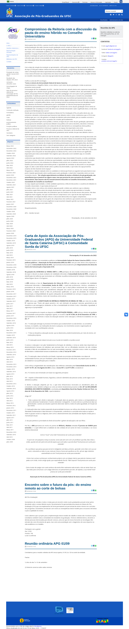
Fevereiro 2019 (11, 260)
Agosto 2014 (10, 357)
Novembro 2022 (11, 151)
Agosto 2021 (10, 187)
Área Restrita (104, 20)
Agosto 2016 (10, 325)
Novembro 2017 (11, 296)
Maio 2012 (10, 398)
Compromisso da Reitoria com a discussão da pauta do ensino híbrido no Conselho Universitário (61, 32)
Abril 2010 (10, 437)
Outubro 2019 (11, 240)
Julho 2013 (10, 376)
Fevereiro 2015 (11, 350)
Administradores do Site (116, 20)
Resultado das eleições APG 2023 (12, 79)
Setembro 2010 (11, 434)
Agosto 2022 (10, 158)
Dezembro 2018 (11, 265)
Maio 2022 (10, 165)
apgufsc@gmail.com (111, 46)
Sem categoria (11, 135)
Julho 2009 (10, 442)
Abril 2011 (10, 427)
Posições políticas (12, 126)
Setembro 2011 (11, 415)
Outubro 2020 (11, 211)
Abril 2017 (10, 308)
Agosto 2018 (10, 274)
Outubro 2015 (11, 335)
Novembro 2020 (11, 209)
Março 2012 (10, 403)
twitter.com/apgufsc (111, 52)
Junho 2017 (10, 303)
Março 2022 (10, 170)
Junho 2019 (10, 250)
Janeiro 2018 (10, 291)
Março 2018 (10, 286)
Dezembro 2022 (11, 148)
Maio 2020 (10, 223)
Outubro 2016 (11, 320)
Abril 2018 (10, 284)
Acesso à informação (96, 2)
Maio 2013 (10, 379)
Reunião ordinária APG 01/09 (47, 543)
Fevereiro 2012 (11, 405)
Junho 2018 (10, 279)
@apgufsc (110, 56)
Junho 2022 (10, 163)
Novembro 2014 (11, 352)
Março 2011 (10, 430)
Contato (9, 61)
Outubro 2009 (11, 439)
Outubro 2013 (11, 369)
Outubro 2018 (11, 270)
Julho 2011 (10, 420)
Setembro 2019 (11, 243)
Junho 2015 (10, 340)
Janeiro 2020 (10, 233)
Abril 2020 (10, 226)
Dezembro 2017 (11, 294)
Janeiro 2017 (10, 316)
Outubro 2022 (11, 153)
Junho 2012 (10, 396)
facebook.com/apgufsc (114, 49)
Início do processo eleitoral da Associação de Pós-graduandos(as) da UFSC (12, 94)
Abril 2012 (10, 400)
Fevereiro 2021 (11, 202)
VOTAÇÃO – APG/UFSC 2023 (11, 83)
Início (8, 43)
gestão (9, 115)
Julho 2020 (10, 219)
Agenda (9, 108)
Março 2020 (10, 228)
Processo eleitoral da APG (13, 129)
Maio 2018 (10, 282)
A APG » (9, 45)
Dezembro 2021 (11, 177)
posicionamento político (11, 123)
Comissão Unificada (12, 110)
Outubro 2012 (11, 386)
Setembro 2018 (11, 272)
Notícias (9, 120)
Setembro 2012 (11, 388)
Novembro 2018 (11, 267)
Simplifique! (65, 2)
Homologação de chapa (12, 87)
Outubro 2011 (11, 413)
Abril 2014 (10, 362)
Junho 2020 (10, 221)
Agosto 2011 (10, 417)
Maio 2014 (10, 359)
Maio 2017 (10, 306)
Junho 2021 (10, 192)
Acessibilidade (94, 5)
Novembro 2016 (11, 318)
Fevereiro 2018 (11, 289)
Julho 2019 (10, 248)
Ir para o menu (21, 5)
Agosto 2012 (10, 391)
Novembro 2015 (11, 333)
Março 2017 (10, 311)
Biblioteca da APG (12, 59)
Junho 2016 (10, 328)
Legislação (108, 2)
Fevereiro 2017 (11, 313)
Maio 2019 (10, 253)
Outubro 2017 (11, 299)
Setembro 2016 (11, 323)
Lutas (8, 117)
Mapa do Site (113, 5)
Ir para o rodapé (39, 5)
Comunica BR (75, 2)
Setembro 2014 (11, 354)
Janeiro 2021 (10, 204)
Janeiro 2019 (10, 262)
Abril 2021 (10, 197)
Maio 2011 (10, 425)
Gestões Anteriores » (13, 48)
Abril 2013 (10, 381)
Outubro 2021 (11, 182)
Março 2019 (10, 257)
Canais (116, 2)
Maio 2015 (10, 342)
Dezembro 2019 (11, 236)
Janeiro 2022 (10, 175)
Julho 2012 (10, 393)
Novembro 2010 (11, 432)
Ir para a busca (30, 5)
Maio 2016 (10, 330)
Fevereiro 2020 (11, 231)
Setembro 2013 (11, 371)
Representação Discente (11, 51)
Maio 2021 (10, 194)
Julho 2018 (10, 277)
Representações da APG (12, 55)
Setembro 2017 (11, 301)
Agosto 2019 (10, 245)
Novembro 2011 (11, 410)
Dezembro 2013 (11, 364)
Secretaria (9, 133)
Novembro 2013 (11, 367)
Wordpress (38, 626)
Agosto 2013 (10, 374)
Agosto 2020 (10, 216)
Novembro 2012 (11, 384)
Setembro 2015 (11, 337)
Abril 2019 (10, 255)
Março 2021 (10, 199)
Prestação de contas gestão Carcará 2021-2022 (13, 73)
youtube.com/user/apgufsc (109, 61)
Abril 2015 (10, 345)
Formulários (10, 112)
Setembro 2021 (11, 185)
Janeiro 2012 (10, 408)
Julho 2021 (10, 189)
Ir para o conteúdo (11, 5)
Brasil (12, 1)
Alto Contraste (103, 5)
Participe (85, 2)
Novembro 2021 (11, 180)
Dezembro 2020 (11, 206)
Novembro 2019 (11, 238)
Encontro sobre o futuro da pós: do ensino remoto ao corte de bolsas (58, 486)
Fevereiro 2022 (11, 173)
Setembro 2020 (11, 214)
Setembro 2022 (11, 156)
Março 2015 (10, 347)
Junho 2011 (10, 422)
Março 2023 (10, 146)
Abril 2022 (10, 168)
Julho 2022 (10, 160)
